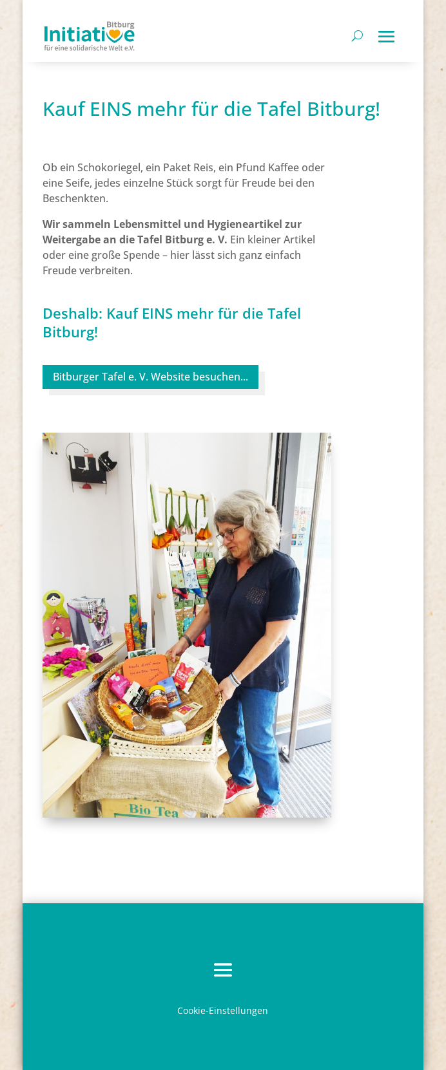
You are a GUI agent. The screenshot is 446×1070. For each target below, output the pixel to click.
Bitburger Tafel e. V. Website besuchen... (150, 377)
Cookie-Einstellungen (222, 1010)
